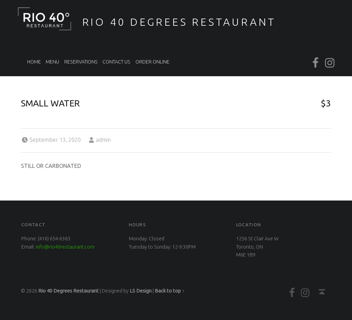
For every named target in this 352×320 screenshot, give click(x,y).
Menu (52, 62)
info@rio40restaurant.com (65, 247)
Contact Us (116, 62)
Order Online (152, 62)
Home (34, 62)
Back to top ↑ (169, 291)
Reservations (81, 62)
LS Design (141, 291)
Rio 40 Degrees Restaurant (179, 22)
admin (103, 140)
